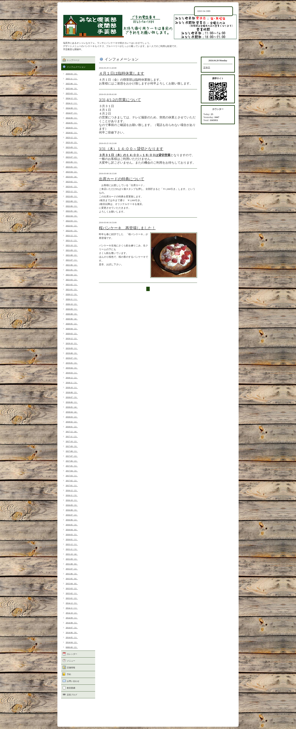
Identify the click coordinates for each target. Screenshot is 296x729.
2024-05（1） (72, 123)
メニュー (71, 661)
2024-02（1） (72, 132)
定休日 (206, 67)
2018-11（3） (72, 382)
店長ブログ (72, 695)
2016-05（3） (72, 525)
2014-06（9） (72, 632)
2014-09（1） (72, 618)
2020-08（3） (72, 314)
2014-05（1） (72, 637)
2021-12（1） (72, 235)
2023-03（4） (72, 177)
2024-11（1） (72, 103)
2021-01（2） (72, 289)
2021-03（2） (72, 279)
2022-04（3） (72, 216)
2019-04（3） (72, 368)
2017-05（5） (72, 466)
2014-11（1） (72, 608)
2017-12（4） (72, 431)
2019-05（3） (72, 363)
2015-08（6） (72, 564)
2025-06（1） (72, 83)
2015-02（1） (72, 593)
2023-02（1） (72, 181)
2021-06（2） (72, 265)
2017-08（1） (72, 451)
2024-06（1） (72, 118)
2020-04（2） (72, 328)
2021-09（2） (72, 250)
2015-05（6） (72, 578)
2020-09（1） (72, 309)
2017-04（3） (72, 471)
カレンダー (72, 654)
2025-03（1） (72, 93)
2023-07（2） (72, 157)
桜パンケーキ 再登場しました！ (127, 228)
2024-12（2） (72, 98)
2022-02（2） (72, 226)
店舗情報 (71, 667)
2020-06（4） (72, 319)
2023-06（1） (72, 162)
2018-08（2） (72, 392)
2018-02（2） (72, 422)
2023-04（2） (72, 172)
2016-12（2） (72, 490)
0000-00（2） (72, 647)
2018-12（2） (72, 377)
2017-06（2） (72, 461)
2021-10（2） (72, 245)
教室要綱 (71, 688)
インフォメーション (76, 67)
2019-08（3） (72, 353)
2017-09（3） (72, 446)
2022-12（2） (72, 191)
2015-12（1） (72, 544)
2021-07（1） (72, 260)
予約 (69, 674)
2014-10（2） (72, 613)
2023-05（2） (72, 167)
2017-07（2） (72, 456)
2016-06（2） (72, 520)
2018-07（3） (72, 397)
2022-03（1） (72, 221)
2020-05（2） (72, 324)
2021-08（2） (72, 255)
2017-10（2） (72, 441)
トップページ (73, 60)
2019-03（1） (72, 373)
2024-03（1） (72, 127)
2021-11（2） (72, 240)
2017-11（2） (72, 436)
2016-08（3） (72, 510)
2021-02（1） (72, 284)
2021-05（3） (72, 270)
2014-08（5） (72, 623)
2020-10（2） (72, 304)
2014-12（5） (72, 603)
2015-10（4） (72, 554)
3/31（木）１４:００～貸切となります (131, 149)
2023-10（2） (72, 142)
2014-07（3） (72, 627)
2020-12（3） (72, 294)
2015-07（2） (72, 569)
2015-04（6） (72, 583)
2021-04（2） (72, 275)
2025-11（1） (72, 78)
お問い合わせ (73, 681)
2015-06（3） (72, 574)
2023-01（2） (72, 186)
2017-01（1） (72, 485)
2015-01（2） (72, 598)
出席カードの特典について (121, 179)
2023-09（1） (72, 147)
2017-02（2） (72, 480)
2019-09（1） (72, 348)
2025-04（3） (72, 88)
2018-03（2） (72, 417)
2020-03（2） (72, 333)
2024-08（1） (72, 108)
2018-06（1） (72, 402)
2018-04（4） (72, 412)
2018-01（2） (72, 426)
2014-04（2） (72, 642)
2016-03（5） (72, 534)
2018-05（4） (72, 407)
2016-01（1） (72, 539)
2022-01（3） (72, 230)
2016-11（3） (72, 495)
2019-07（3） (72, 358)
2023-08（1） (72, 152)
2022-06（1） (72, 206)
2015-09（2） (72, 559)
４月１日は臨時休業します (121, 73)
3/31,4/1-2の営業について (120, 100)
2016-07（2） (72, 515)
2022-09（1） (72, 196)
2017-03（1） (72, 476)
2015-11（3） (72, 549)
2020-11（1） (72, 299)
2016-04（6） (72, 529)
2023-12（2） (72, 137)
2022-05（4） (72, 211)
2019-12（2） (72, 338)
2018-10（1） (72, 387)
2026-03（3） (72, 74)
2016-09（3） (72, 505)
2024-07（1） (72, 113)
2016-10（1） (72, 500)
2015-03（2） (72, 588)
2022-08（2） (72, 201)
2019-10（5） (72, 343)
